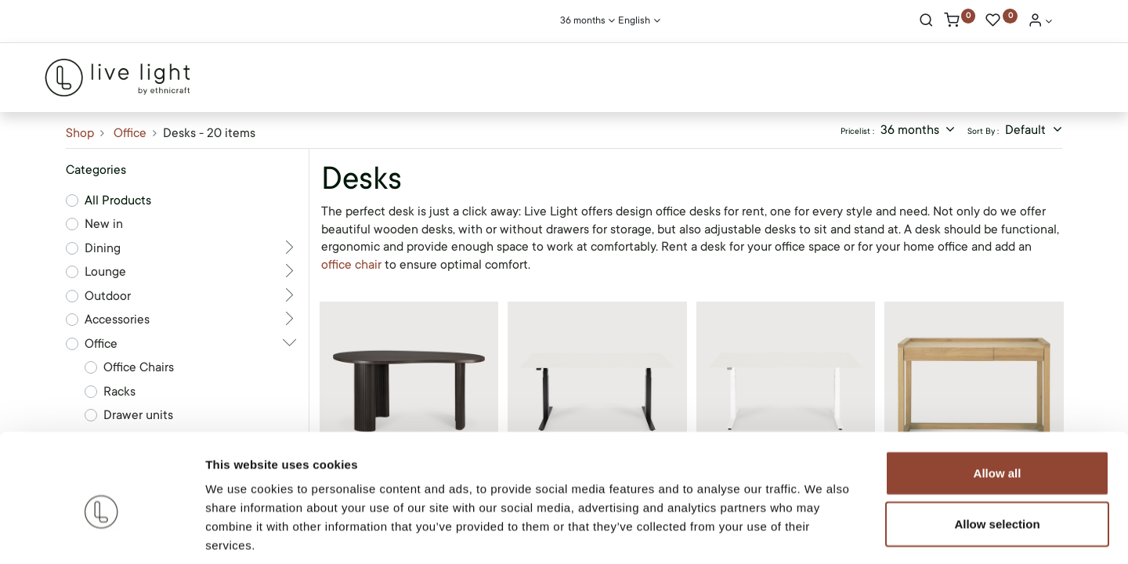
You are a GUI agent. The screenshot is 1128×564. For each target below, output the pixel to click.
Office (130, 133)
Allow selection (996, 449)
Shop (80, 133)
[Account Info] (1040, 22)
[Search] (926, 22)
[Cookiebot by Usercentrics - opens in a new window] (101, 533)
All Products (118, 200)
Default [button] (1027, 130)
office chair (353, 265)
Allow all (997, 397)
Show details (822, 533)
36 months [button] (911, 130)
